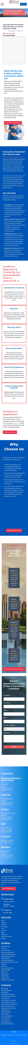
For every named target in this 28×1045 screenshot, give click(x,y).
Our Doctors (4, 920)
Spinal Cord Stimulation (8, 999)
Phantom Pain (5, 967)
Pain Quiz (3, 918)
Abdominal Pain (5, 939)
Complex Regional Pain (7, 953)
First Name (7, 695)
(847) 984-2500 (10, 33)
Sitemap (14, 1034)
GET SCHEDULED (8, 882)
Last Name (7, 703)
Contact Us (4, 927)
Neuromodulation (6, 1015)
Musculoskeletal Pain (7, 961)
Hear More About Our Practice (14, 669)
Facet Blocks (4, 985)
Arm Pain (3, 941)
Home (4, 30)
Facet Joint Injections (7, 1009)
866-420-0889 (8, 906)
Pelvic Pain (4, 965)
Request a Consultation (13, 122)
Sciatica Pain (4, 969)
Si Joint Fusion (5, 1013)
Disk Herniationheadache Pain (9, 955)
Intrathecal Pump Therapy (8, 989)
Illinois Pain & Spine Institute (14, 157)
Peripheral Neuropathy (7, 973)
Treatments (6, 978)
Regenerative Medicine (7, 1017)
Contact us (17, 423)
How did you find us (10, 725)
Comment (7, 733)
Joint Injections (5, 991)
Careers (3, 931)
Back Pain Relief (5, 943)
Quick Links (6, 911)
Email (6, 718)
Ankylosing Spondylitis (7, 945)
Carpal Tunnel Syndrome (8, 949)
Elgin (3, 817)
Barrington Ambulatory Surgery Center (11, 772)
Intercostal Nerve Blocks (8, 987)
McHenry (5, 802)
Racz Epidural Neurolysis (8, 995)
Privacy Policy (14, 1036)
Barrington (5, 840)
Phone (6, 710)
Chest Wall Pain (5, 951)
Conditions (5, 936)
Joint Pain (4, 959)
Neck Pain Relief (5, 963)
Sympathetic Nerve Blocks (8, 1001)
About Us (3, 916)
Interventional (5, 1007)
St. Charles (5, 830)
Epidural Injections (6, 983)
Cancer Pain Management (8, 947)
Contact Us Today (10, 432)
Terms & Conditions (6, 929)
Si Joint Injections (6, 1011)
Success (3, 924)
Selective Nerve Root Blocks (9, 997)
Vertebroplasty (5, 1003)
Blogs (2, 925)
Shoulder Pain (5, 971)
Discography (4, 981)
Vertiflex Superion (6, 1005)
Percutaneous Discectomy (8, 993)
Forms (3, 922)
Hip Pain (3, 957)
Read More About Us (14, 530)
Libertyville (6, 788)
